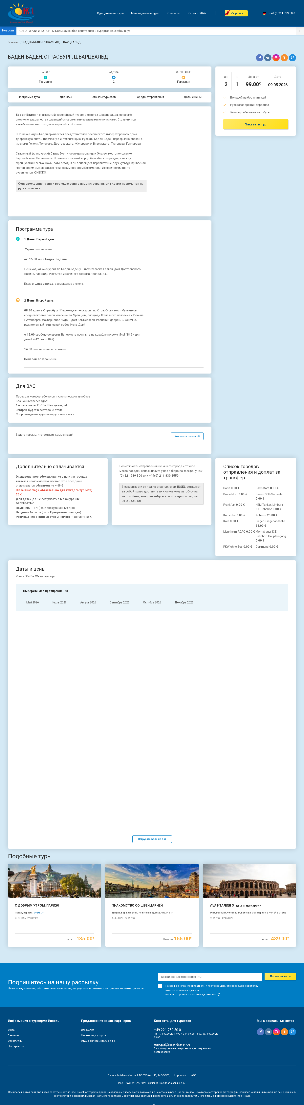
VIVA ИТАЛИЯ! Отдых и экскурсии (235, 876)
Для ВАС (66, 97)
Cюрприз (238, 13)
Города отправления (150, 97)
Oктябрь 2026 (152, 602)
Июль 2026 (60, 602)
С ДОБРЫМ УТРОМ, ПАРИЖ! (37, 876)
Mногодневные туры (146, 13)
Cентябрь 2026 (119, 602)
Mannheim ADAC (239, 531)
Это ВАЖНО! (15, 1011)
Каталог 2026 (198, 13)
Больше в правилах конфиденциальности (192, 965)
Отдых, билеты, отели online (98, 1011)
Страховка (87, 1000)
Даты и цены (193, 97)
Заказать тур (255, 124)
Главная (13, 42)
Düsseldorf (235, 494)
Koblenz (266, 515)
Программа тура (29, 97)
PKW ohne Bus (237, 546)
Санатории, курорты (93, 1006)
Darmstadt (267, 488)
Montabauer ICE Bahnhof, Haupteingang (271, 536)
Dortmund (267, 546)
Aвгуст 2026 (88, 602)
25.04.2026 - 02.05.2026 (221, 889)
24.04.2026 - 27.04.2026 (26, 889)
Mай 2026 (32, 602)
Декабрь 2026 (184, 602)
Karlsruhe (234, 515)
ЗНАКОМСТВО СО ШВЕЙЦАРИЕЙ (137, 876)
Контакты (174, 13)
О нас (11, 1000)
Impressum (180, 1045)
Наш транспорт (17, 1017)
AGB (193, 1045)
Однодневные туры (111, 13)
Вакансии (13, 1006)
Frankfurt (234, 504)
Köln (231, 521)
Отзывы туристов (104, 97)
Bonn (231, 488)
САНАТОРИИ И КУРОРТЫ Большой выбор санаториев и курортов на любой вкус (74, 31)
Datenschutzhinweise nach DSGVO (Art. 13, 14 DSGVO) (139, 1045)
